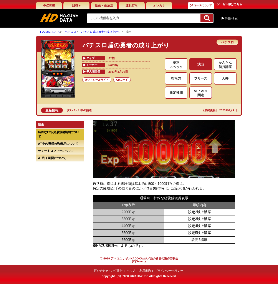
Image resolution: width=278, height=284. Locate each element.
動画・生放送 (104, 5)
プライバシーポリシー (169, 270)
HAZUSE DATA (49, 31)
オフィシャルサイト (97, 79)
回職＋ (76, 5)
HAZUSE (49, 5)
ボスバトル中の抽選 (79, 110)
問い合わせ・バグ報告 (108, 270)
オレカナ (159, 5)
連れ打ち (132, 5)
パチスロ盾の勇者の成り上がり (101, 31)
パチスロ (70, 31)
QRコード (122, 79)
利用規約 (145, 270)
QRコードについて (201, 5)
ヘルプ (131, 270)
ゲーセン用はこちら (229, 4)
